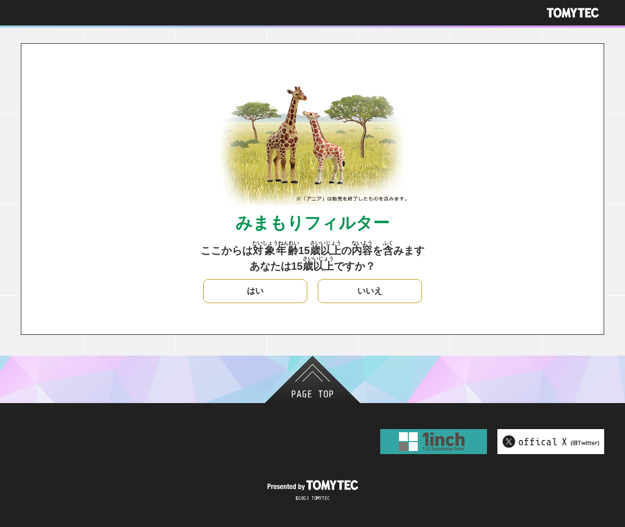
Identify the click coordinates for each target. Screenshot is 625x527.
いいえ (369, 290)
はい (255, 290)
